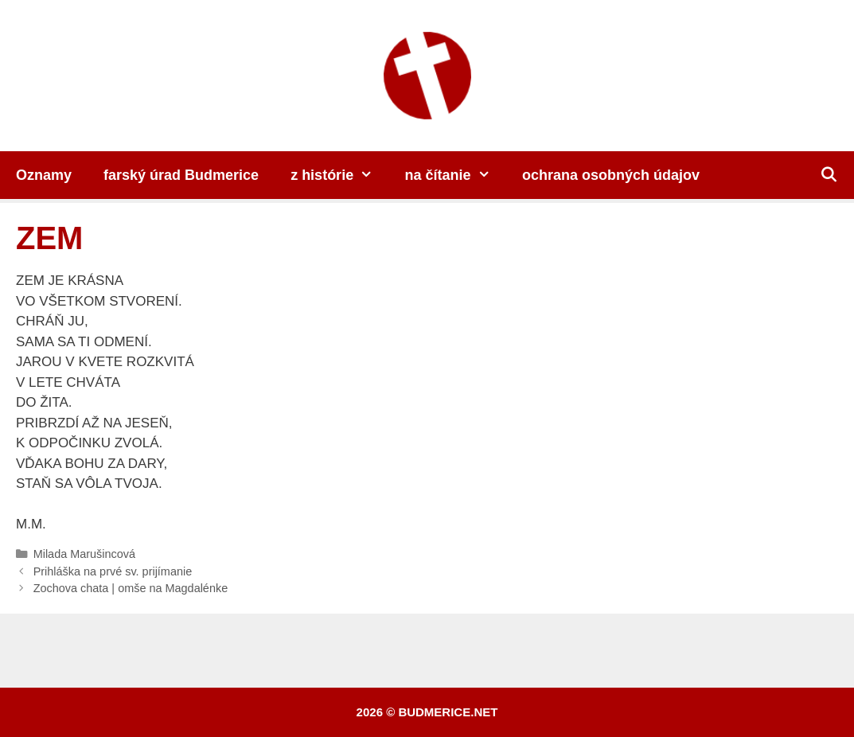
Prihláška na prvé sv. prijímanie (113, 571)
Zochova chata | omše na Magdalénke (130, 588)
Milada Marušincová (84, 554)
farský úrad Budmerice (181, 175)
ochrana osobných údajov (611, 175)
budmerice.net (447, 712)
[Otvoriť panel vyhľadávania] (829, 175)
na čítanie (455, 175)
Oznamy (44, 175)
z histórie (339, 175)
